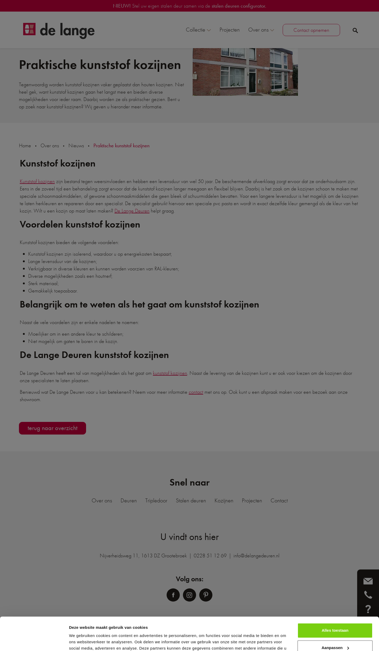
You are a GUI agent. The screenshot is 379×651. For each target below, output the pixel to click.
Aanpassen (335, 619)
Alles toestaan (335, 602)
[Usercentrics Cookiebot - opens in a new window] (34, 641)
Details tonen (81, 640)
